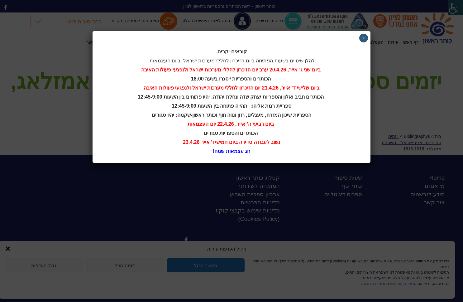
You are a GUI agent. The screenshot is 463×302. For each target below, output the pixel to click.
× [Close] (363, 38)
